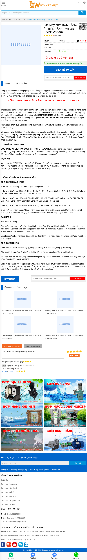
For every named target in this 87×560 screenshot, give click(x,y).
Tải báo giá (82, 41)
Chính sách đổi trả (7, 492)
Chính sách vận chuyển (9, 488)
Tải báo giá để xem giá (58, 57)
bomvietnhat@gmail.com (17, 522)
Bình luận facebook (33, 346)
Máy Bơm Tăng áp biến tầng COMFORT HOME (42, 20)
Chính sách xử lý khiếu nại (10, 500)
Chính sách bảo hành (8, 496)
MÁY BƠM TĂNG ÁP (17, 20)
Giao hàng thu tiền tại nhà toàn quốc (65, 63)
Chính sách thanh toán (9, 484)
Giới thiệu (4, 480)
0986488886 (17, 514)
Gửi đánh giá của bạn (12, 346)
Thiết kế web (42, 550)
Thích (11, 371)
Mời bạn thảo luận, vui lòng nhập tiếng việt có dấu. (33, 353)
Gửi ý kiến (74, 355)
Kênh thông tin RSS (8, 504)
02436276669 (20, 518)
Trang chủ (5, 20)
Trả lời (4, 371)
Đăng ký (77, 463)
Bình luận (57, 35)
